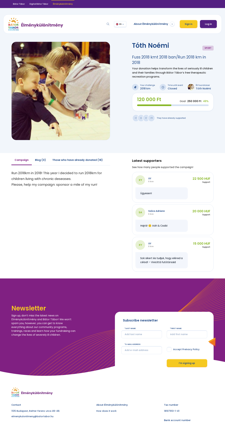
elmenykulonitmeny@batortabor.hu (32, 416)
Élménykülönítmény (63, 4)
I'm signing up (187, 363)
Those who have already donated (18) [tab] (77, 160)
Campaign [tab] (22, 160)
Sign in (188, 24)
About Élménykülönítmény (154, 24)
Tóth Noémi (203, 88)
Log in (208, 24)
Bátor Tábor (19, 4)
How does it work (106, 411)
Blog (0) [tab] (40, 160)
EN (120, 24)
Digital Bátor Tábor (39, 4)
